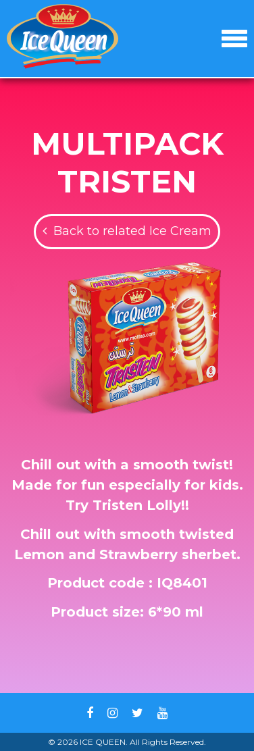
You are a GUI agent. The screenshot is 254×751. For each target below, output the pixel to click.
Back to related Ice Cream (132, 231)
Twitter (137, 713)
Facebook (90, 713)
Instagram (112, 713)
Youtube (162, 713)
